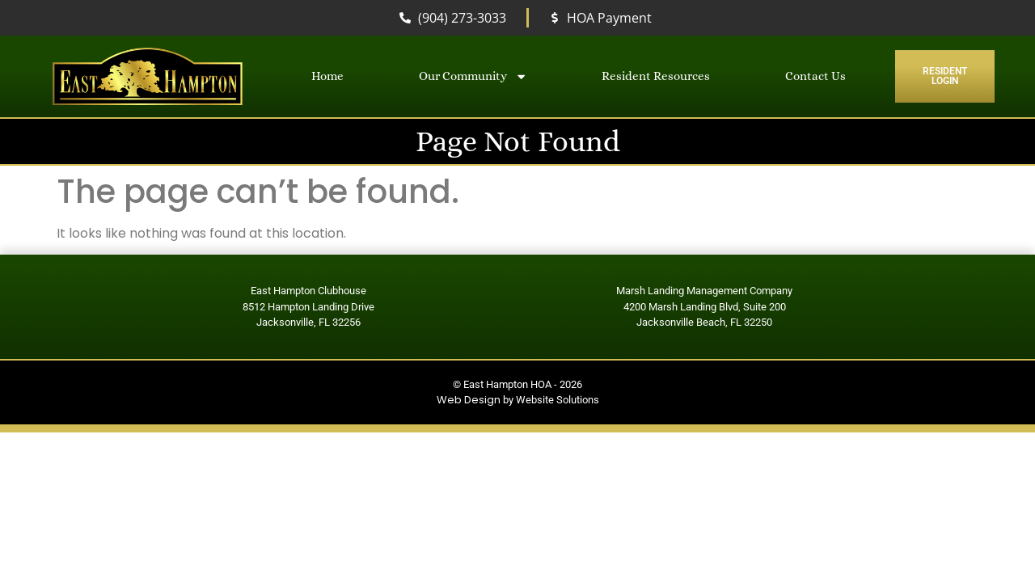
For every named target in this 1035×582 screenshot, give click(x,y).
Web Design (469, 399)
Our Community (473, 76)
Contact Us (815, 76)
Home (327, 76)
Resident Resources (656, 76)
